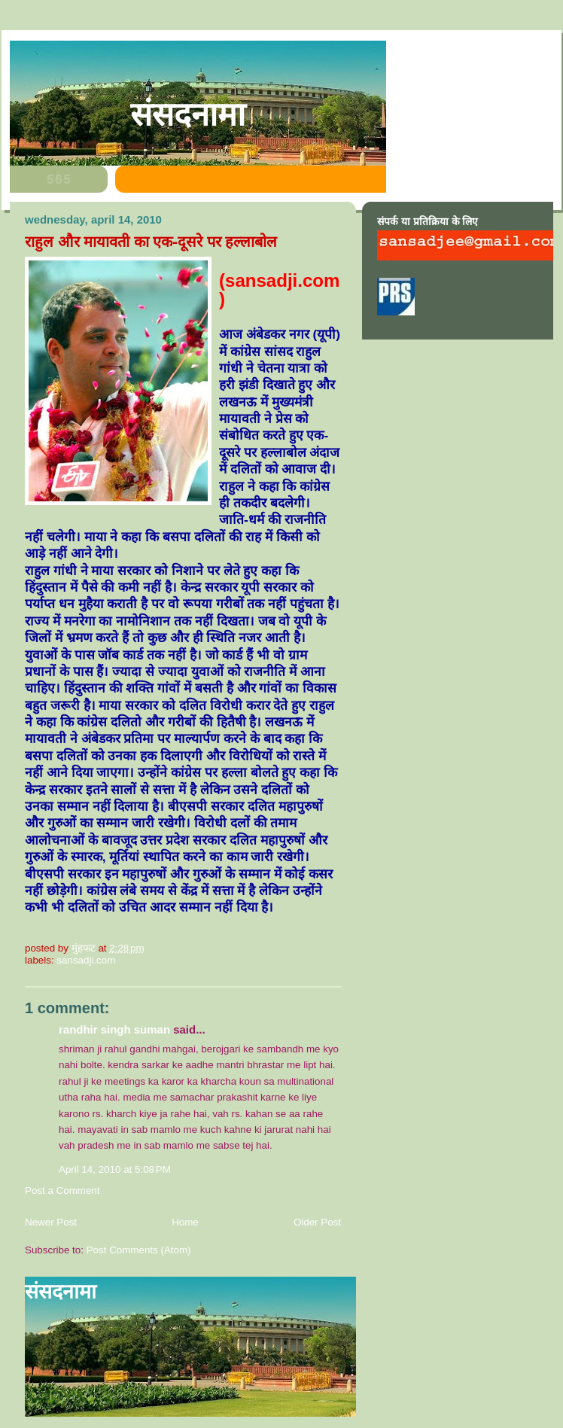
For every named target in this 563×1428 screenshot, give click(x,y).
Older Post (317, 1222)
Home (185, 1222)
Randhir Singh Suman (114, 1029)
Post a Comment (62, 1190)
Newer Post (51, 1222)
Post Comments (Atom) (139, 1250)
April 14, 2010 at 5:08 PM (115, 1169)
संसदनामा (187, 114)
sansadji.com (85, 960)
